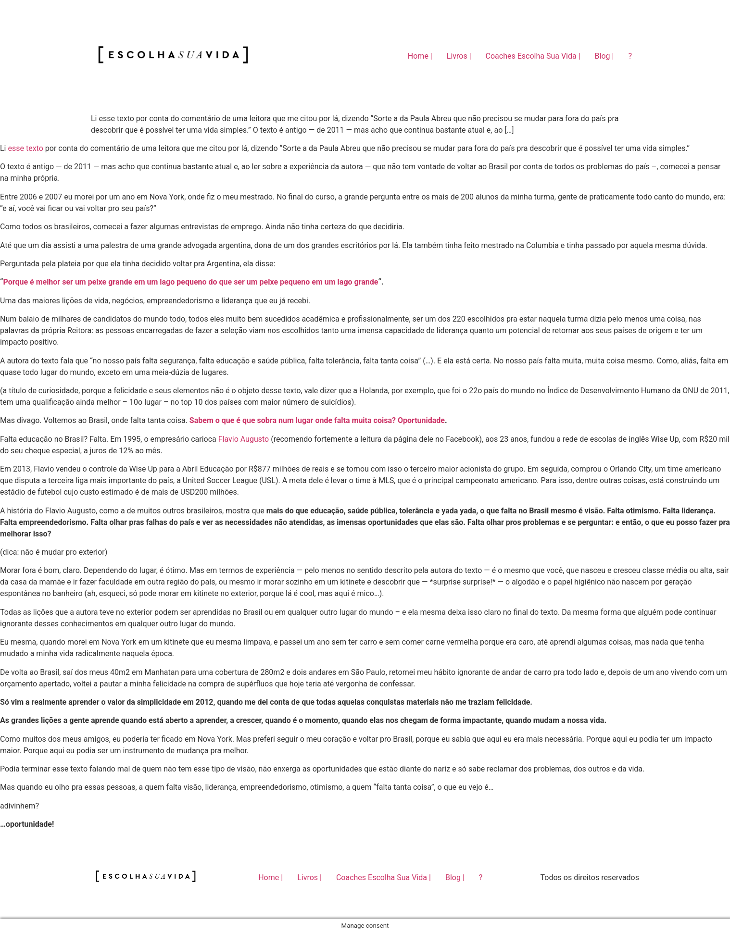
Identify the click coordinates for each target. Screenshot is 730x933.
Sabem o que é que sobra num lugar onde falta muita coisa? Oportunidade (317, 420)
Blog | (604, 56)
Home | (420, 56)
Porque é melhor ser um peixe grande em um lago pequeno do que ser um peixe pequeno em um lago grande (190, 281)
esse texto (25, 148)
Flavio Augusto (243, 439)
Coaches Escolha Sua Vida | (533, 56)
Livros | (459, 56)
